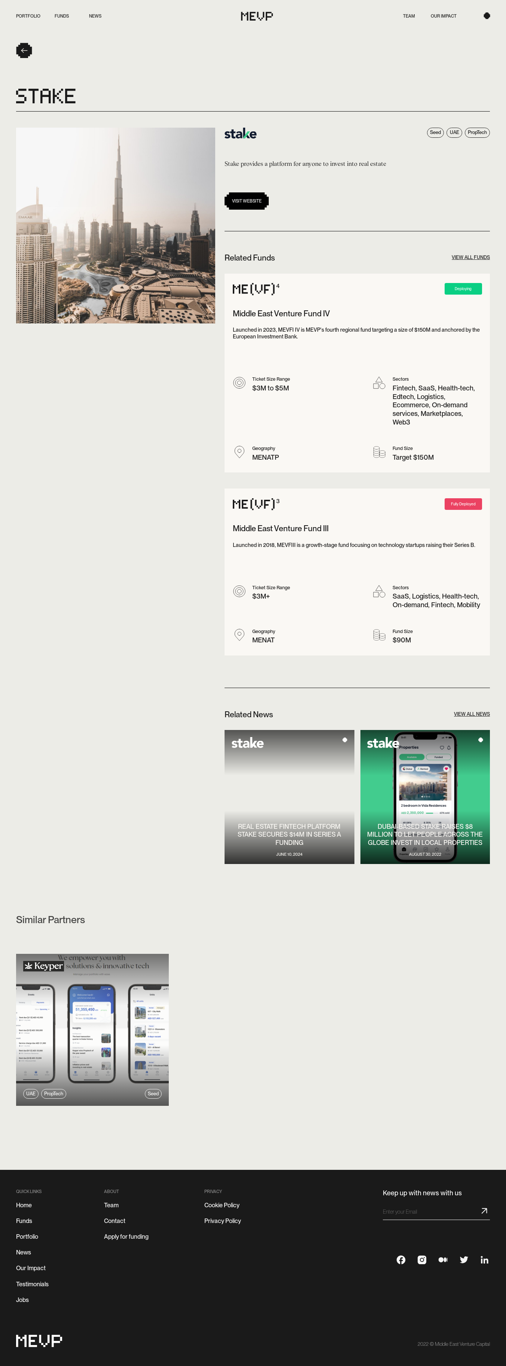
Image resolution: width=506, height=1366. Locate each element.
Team (111, 1205)
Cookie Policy (222, 1205)
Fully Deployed (463, 504)
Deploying (463, 288)
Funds (24, 1220)
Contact (114, 1220)
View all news (472, 714)
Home (24, 1205)
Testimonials (32, 1284)
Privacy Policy (222, 1220)
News (23, 1252)
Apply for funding (126, 1236)
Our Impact (31, 1268)
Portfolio (27, 1236)
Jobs (22, 1299)
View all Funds (471, 257)
